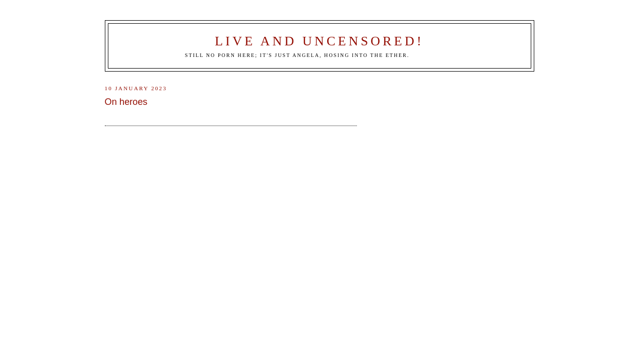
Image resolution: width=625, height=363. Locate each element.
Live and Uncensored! (319, 41)
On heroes (126, 102)
